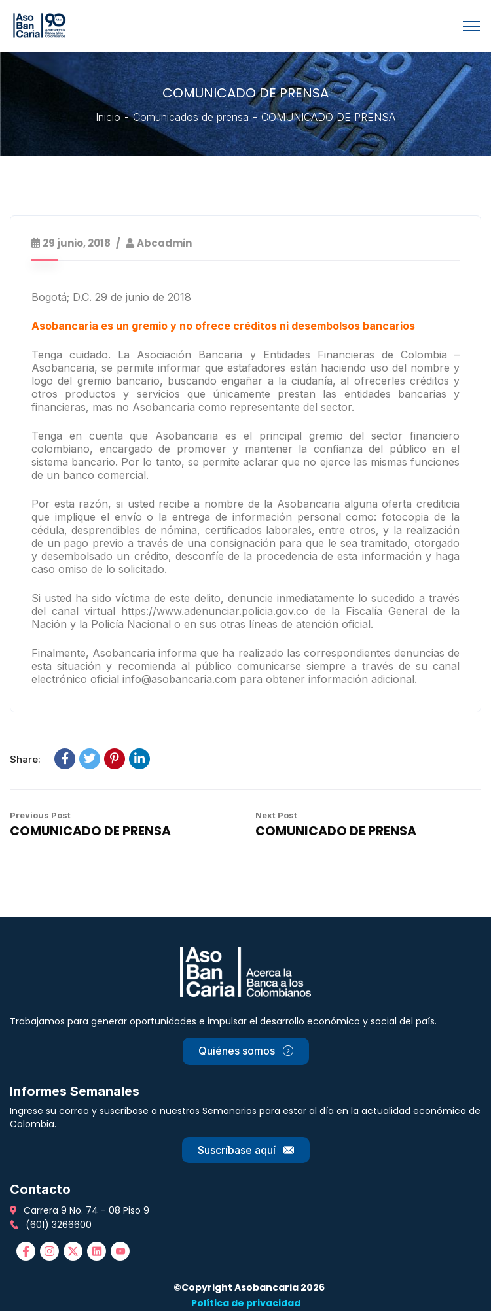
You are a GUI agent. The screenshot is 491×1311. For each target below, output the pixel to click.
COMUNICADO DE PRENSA (90, 831)
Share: (25, 759)
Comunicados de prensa (191, 117)
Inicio (108, 117)
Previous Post (40, 815)
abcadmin (164, 243)
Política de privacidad (245, 1303)
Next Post (276, 815)
